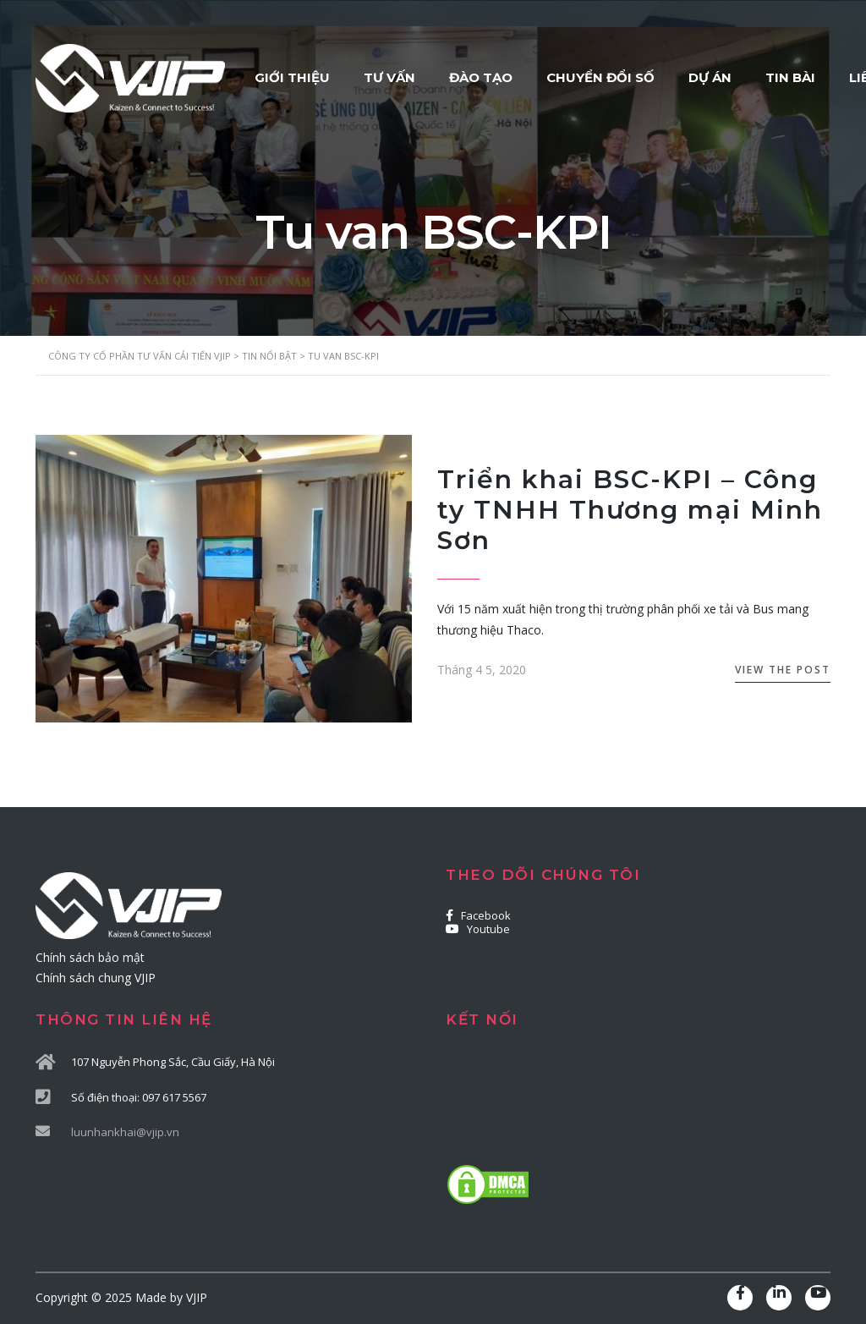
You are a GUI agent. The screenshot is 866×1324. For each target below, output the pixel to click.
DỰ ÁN (710, 77)
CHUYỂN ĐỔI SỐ (600, 77)
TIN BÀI (790, 77)
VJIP (196, 1297)
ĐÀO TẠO (480, 77)
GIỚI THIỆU (292, 77)
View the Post (782, 669)
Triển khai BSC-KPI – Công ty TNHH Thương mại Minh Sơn (630, 510)
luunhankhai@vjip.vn (125, 1132)
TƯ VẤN (389, 77)
